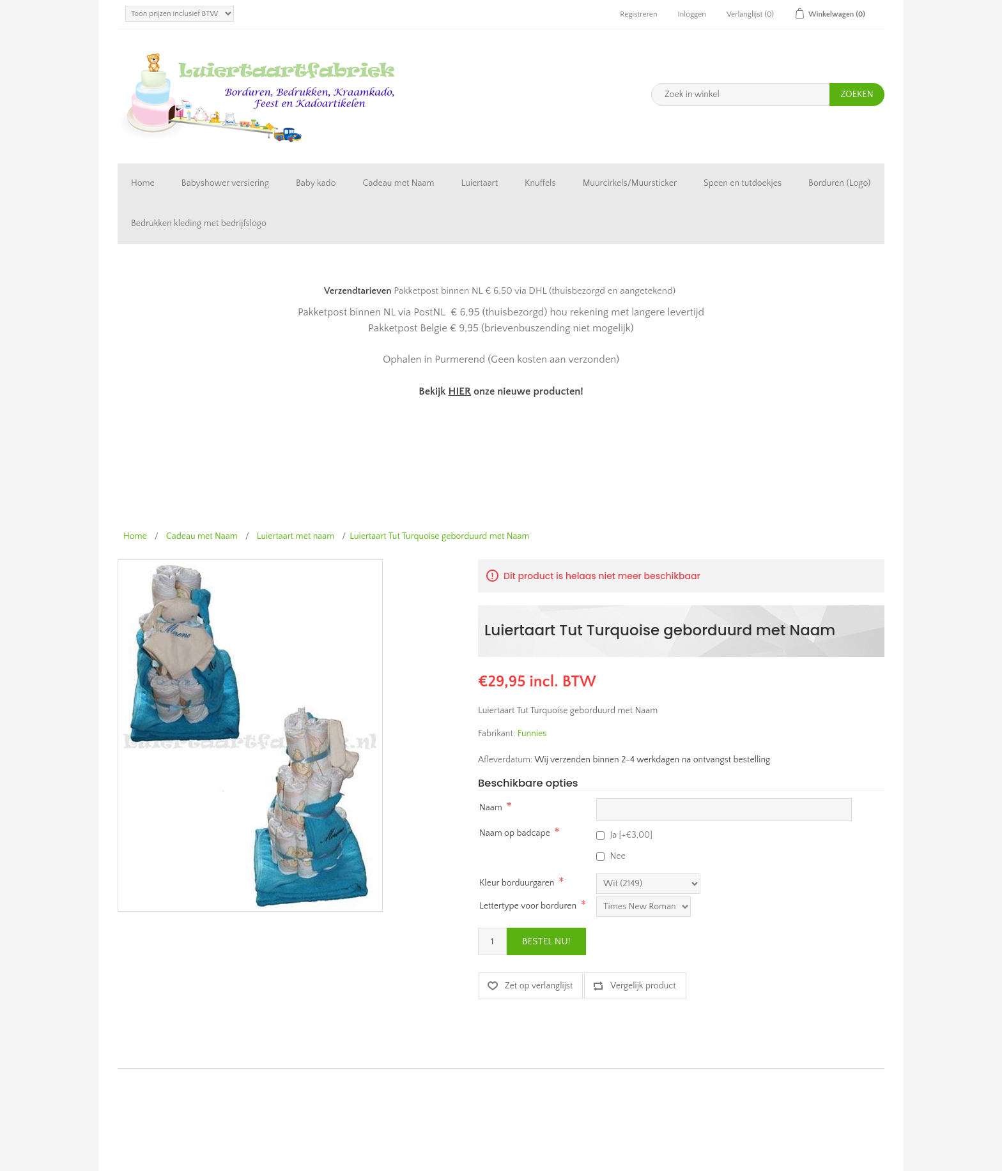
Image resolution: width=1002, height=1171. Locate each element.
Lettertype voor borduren (527, 906)
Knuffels (540, 183)
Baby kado (316, 183)
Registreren (638, 14)
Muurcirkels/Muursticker (630, 183)
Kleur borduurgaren (516, 883)
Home (143, 183)
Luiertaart (479, 183)
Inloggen (692, 14)
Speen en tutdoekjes (743, 183)
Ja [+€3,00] (631, 835)
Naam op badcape (514, 833)
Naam (490, 808)
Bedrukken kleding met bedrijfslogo (198, 223)
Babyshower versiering (225, 183)
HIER (459, 391)
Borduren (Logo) (839, 183)
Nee (618, 856)
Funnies (532, 734)
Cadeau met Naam (399, 183)
